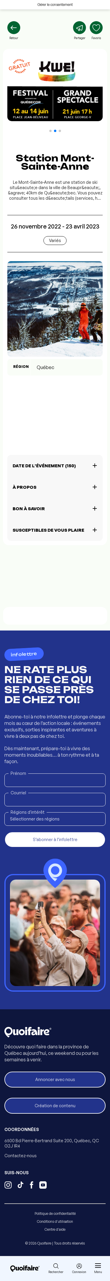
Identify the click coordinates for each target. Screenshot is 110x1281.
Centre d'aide (55, 1229)
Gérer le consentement (55, 4)
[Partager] (79, 30)
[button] (50, 131)
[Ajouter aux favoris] (96, 30)
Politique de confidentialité (55, 1213)
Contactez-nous (20, 1155)
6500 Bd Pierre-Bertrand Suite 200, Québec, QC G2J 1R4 (51, 1143)
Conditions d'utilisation (55, 1221)
